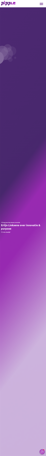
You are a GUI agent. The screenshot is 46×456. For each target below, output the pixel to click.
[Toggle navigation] (41, 3)
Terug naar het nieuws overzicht (10, 222)
